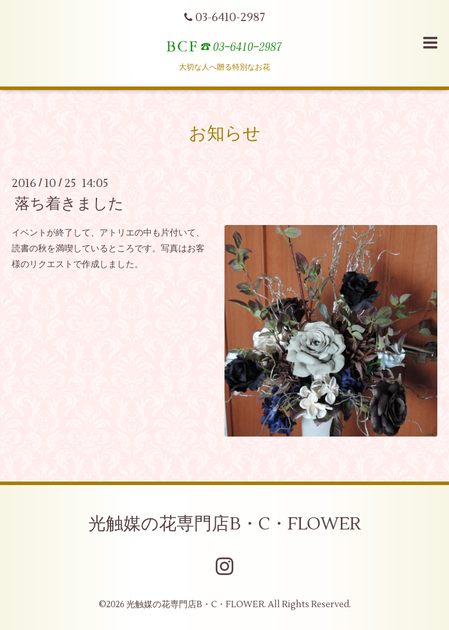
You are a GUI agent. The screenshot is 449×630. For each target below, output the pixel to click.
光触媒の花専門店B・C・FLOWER (224, 524)
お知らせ (225, 133)
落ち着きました (69, 204)
